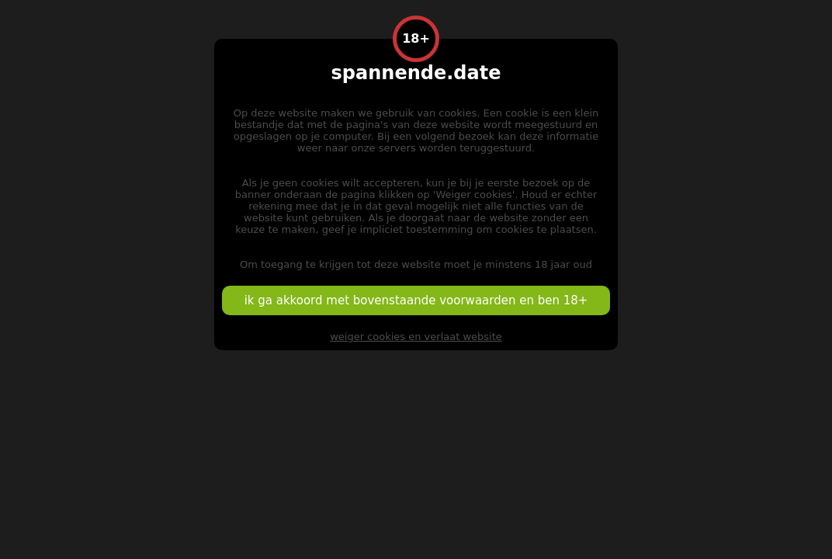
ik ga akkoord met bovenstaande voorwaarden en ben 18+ (416, 300)
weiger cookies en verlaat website (416, 336)
